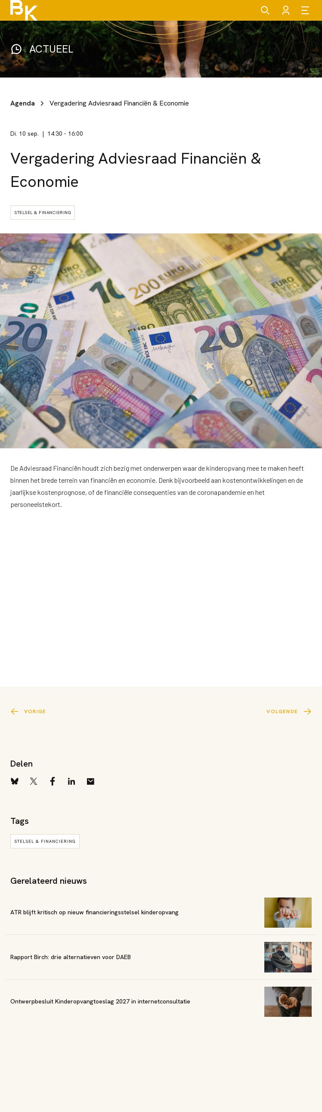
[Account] (286, 10)
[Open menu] (306, 10)
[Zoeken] (265, 10)
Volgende (289, 711)
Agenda (22, 103)
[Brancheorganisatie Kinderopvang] (23, 10)
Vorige (28, 711)
